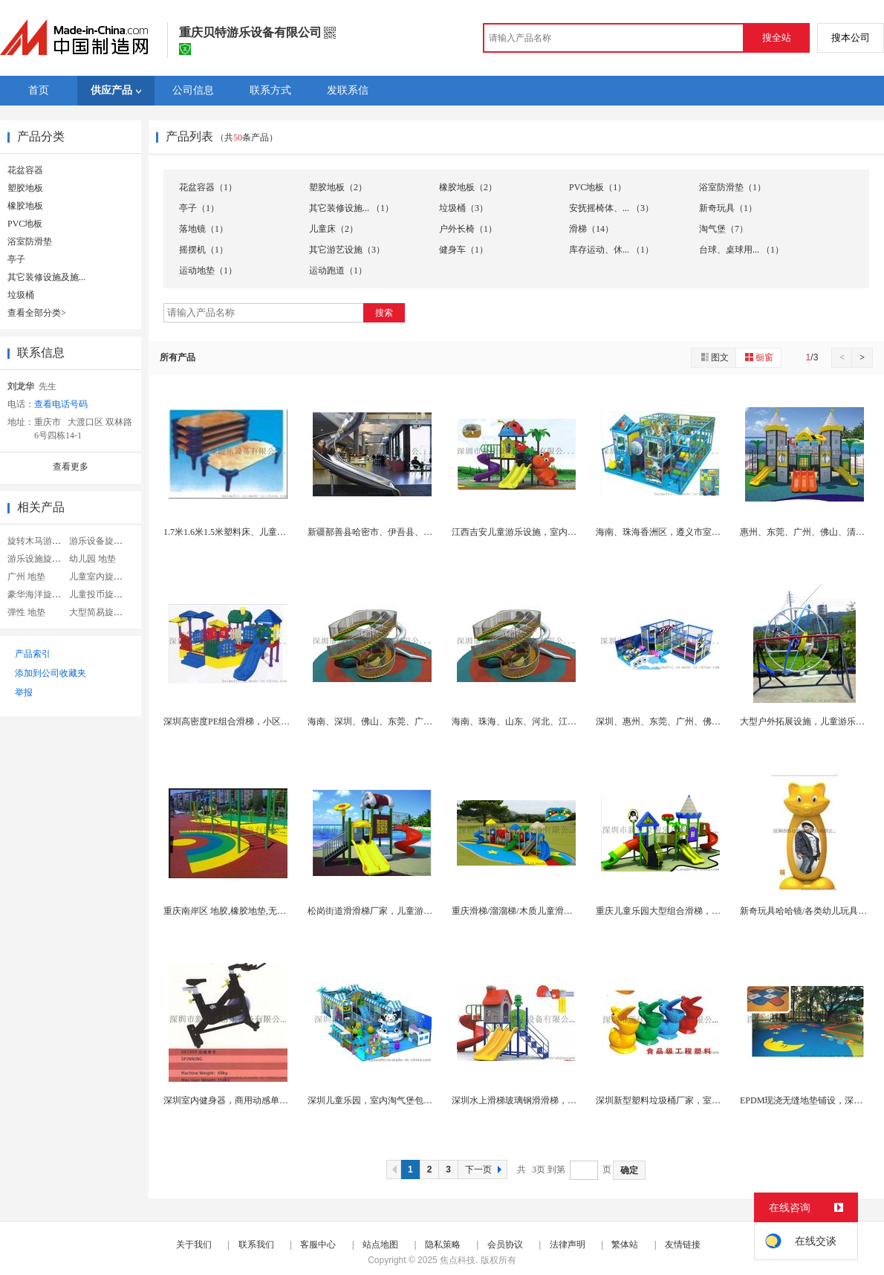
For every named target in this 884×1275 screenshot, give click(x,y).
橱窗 (758, 357)
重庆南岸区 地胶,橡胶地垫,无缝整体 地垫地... (251, 911)
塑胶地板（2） (338, 187)
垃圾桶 (20, 295)
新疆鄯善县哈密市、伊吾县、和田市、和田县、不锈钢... (418, 532)
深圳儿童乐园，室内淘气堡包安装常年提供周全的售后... (418, 1100)
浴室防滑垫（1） (732, 187)
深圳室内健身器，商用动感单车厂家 (234, 1100)
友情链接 (683, 1244)
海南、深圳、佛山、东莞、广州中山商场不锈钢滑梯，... (418, 721)
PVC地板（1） (597, 187)
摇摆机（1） (203, 249)
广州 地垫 (26, 576)
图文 (714, 357)
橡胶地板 (25, 206)
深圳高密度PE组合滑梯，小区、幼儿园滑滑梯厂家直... (270, 721)
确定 (629, 1170)
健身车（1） (463, 249)
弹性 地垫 (26, 612)
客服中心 (318, 1244)
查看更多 (70, 466)
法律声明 (567, 1244)
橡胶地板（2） (468, 187)
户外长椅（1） (468, 229)
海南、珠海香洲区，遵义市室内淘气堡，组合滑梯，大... (706, 532)
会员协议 (505, 1244)
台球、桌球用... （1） (741, 249)
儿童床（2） (333, 229)
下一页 (485, 1169)
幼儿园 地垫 (92, 559)
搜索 (384, 313)
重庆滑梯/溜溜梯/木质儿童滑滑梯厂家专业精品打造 (552, 911)
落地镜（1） (203, 229)
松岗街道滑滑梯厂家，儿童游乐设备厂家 (388, 911)
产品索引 (33, 654)
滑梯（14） (591, 229)
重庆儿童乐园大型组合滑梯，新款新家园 (676, 911)
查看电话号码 (61, 404)
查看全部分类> (36, 313)
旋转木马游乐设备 (43, 541)
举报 (24, 692)
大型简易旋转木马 (104, 612)
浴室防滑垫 (29, 241)
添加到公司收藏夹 (50, 673)
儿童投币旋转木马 (104, 594)
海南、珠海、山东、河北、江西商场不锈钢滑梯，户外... (562, 721)
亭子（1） (199, 208)
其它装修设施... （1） (351, 208)
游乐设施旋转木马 (43, 559)
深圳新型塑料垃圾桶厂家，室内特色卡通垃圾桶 (689, 1100)
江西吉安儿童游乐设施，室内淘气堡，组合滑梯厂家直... (562, 532)
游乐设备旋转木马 (104, 541)
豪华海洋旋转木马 (43, 594)
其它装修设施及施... (46, 277)
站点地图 (380, 1244)
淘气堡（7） (723, 229)
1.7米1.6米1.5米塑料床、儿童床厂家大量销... (250, 532)
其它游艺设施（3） (347, 249)
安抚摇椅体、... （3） (611, 208)
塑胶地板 (25, 188)
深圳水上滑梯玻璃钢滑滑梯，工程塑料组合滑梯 (545, 1100)
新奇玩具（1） (728, 208)
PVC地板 (24, 223)
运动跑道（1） (338, 270)
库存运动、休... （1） (611, 249)
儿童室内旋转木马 (104, 576)
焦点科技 (457, 1260)
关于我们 (194, 1244)
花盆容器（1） (208, 187)
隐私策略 (443, 1244)
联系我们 (256, 1244)
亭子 (16, 259)
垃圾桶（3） (463, 208)
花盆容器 (25, 170)
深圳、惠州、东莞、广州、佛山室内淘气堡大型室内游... (706, 721)
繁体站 (624, 1244)
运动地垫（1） (208, 270)
